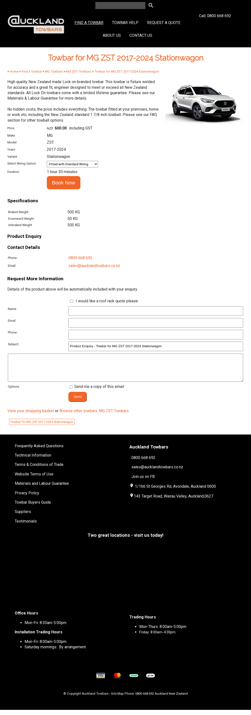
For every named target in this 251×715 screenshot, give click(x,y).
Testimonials (26, 526)
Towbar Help (125, 22)
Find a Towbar (89, 22)
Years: (11, 149)
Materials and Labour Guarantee (42, 488)
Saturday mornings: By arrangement (55, 652)
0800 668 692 (80, 257)
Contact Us (140, 35)
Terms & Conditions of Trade (39, 469)
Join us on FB (143, 481)
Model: (12, 142)
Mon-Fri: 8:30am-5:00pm (45, 628)
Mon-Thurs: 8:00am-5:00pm (162, 631)
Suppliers (23, 516)
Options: (14, 392)
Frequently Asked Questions (39, 451)
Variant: (12, 156)
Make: (11, 135)
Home (14, 71)
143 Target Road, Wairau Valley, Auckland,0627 (171, 501)
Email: (12, 266)
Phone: (12, 258)
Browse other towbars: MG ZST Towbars (94, 416)
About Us (112, 35)
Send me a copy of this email (96, 391)
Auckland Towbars (95, 699)
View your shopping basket (30, 416)
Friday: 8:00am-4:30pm (157, 637)
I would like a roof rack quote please (106, 301)
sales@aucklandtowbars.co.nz (94, 265)
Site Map (117, 699)
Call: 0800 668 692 (215, 24)
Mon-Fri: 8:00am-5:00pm (45, 646)
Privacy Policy (27, 498)
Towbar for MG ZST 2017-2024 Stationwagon (126, 71)
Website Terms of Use (34, 479)
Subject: (13, 344)
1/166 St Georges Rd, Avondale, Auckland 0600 (175, 491)
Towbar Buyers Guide (33, 507)
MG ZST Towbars (78, 71)
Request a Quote (163, 22)
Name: (12, 309)
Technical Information (33, 460)
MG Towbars (54, 71)
